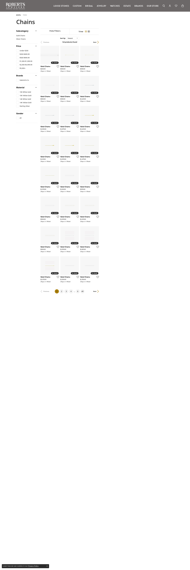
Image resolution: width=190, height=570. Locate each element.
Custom (77, 5)
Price (18, 46)
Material (20, 87)
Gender (19, 113)
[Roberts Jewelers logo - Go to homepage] (16, 5)
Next (169, 42)
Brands (139, 5)
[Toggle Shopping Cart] (182, 6)
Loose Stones (61, 5)
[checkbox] (22, 51)
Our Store (153, 5)
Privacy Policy (33, 566)
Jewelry (101, 5)
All (120, 491)
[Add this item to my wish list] (82, 91)
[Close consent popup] (47, 566)
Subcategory (22, 31)
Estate (127, 5)
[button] (163, 6)
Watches (115, 5)
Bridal (89, 5)
